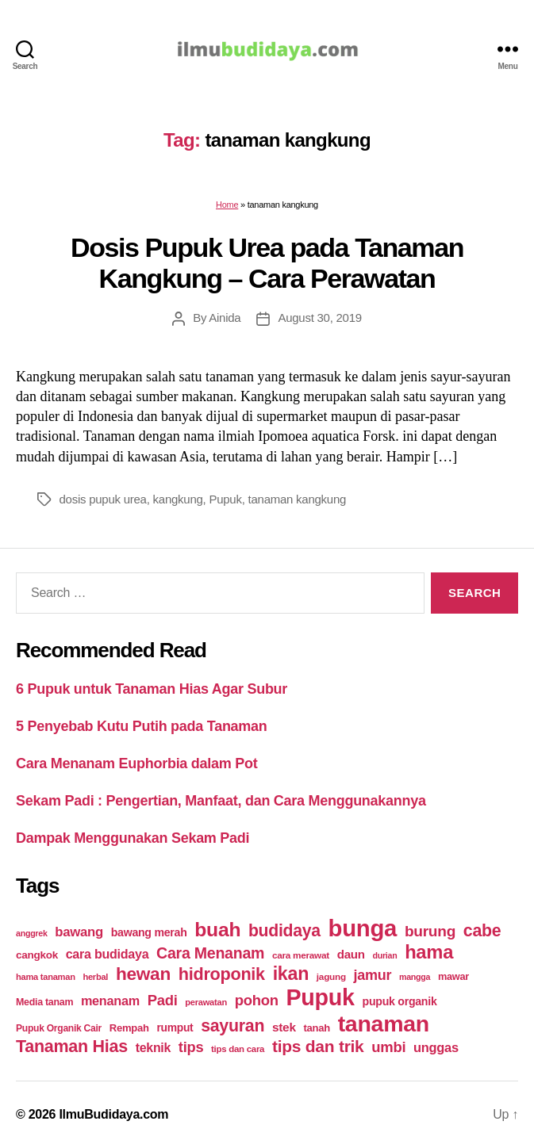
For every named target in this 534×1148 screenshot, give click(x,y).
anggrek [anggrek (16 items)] (32, 933)
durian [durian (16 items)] (384, 955)
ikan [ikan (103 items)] (291, 973)
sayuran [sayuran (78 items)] (232, 1025)
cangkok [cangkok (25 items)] (37, 955)
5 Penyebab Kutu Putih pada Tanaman (141, 726)
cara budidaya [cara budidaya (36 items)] (107, 954)
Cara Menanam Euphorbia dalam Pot (136, 763)
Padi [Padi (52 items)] (163, 1000)
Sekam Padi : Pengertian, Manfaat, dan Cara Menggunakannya (221, 801)
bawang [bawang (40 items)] (79, 931)
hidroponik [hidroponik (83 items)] (222, 974)
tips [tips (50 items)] (191, 1047)
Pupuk (225, 499)
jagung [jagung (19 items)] (331, 976)
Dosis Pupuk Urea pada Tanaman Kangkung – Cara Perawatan (267, 262)
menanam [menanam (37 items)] (110, 1000)
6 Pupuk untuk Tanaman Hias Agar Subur (151, 689)
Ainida (224, 317)
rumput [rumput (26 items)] (174, 1027)
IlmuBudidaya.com (113, 1114)
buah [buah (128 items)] (217, 929)
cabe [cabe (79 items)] (482, 930)
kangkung (178, 499)
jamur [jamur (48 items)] (373, 975)
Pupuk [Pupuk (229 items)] (320, 997)
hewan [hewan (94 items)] (143, 974)
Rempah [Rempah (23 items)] (129, 1028)
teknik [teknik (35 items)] (153, 1047)
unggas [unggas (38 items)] (436, 1047)
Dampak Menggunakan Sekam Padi (132, 838)
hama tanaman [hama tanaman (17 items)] (45, 977)
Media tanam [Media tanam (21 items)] (44, 1002)
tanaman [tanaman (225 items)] (383, 1023)
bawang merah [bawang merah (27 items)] (149, 932)
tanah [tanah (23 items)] (316, 1028)
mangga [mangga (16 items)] (414, 977)
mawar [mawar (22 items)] (453, 976)
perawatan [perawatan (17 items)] (206, 1002)
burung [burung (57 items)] (430, 931)
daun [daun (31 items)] (351, 954)
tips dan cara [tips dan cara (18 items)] (237, 1049)
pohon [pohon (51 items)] (257, 1000)
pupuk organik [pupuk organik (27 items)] (400, 1001)
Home (227, 204)
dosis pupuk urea (103, 499)
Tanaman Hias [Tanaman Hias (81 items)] (72, 1046)
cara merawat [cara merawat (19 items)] (300, 955)
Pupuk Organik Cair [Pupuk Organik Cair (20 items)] (59, 1028)
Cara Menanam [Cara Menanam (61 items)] (210, 953)
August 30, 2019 (319, 317)
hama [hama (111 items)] (429, 952)
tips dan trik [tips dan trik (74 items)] (318, 1046)
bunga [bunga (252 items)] (363, 928)
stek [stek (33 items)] (284, 1027)
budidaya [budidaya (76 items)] (284, 930)
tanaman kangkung (297, 499)
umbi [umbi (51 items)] (388, 1047)
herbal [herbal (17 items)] (95, 977)
